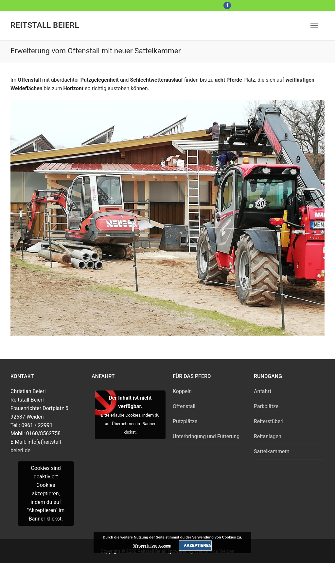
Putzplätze (185, 421)
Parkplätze (266, 406)
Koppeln (182, 391)
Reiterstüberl (268, 421)
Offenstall (184, 406)
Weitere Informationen (152, 545)
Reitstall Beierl (44, 25)
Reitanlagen (267, 436)
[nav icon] (314, 25)
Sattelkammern (272, 451)
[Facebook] (227, 5)
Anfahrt (262, 391)
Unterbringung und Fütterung (206, 436)
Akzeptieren (197, 545)
